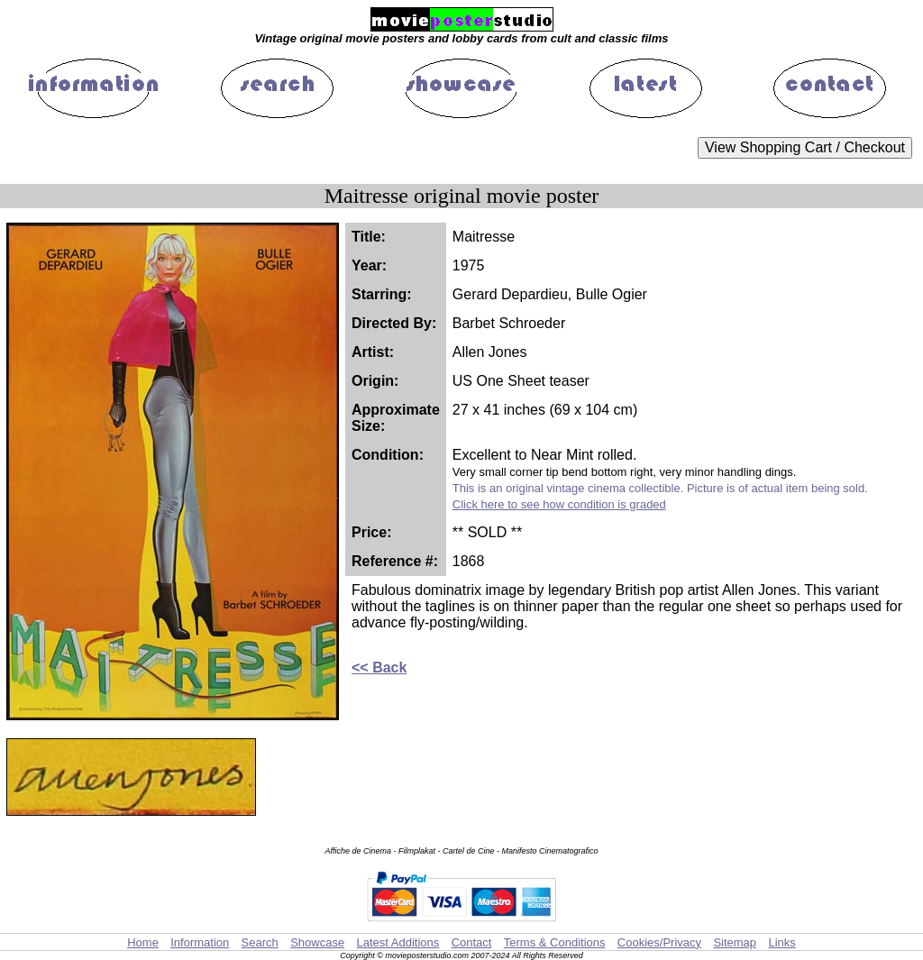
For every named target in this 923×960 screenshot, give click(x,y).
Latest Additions (397, 942)
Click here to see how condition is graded (559, 504)
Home (143, 942)
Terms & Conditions (555, 942)
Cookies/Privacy (659, 942)
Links (781, 942)
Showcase (317, 942)
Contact (472, 942)
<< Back (379, 667)
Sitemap (734, 942)
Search (260, 942)
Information (199, 942)
